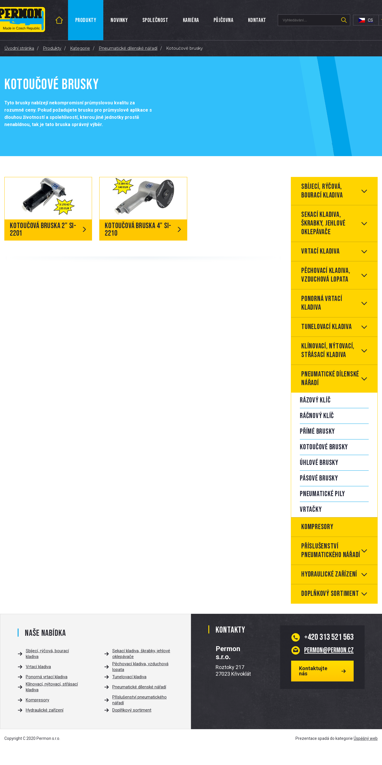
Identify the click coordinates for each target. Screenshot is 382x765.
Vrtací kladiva (320, 251)
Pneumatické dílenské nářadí (330, 378)
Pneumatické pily (322, 493)
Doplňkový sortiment (330, 593)
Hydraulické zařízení (329, 574)
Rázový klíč (315, 400)
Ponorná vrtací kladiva (321, 303)
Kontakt (257, 20)
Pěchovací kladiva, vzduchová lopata (325, 275)
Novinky (119, 20)
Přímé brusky (317, 431)
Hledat (344, 20)
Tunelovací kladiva (326, 326)
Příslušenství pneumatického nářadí (330, 550)
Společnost (155, 20)
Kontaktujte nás (313, 671)
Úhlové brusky (319, 462)
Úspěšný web (366, 738)
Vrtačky (311, 509)
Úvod (65, 20)
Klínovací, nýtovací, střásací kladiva (328, 350)
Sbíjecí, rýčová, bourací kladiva (322, 191)
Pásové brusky (319, 478)
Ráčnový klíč (317, 415)
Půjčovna (224, 20)
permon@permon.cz (329, 650)
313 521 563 (329, 637)
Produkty (85, 20)
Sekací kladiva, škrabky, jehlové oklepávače (323, 223)
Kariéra (191, 20)
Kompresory (317, 526)
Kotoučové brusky (324, 447)
